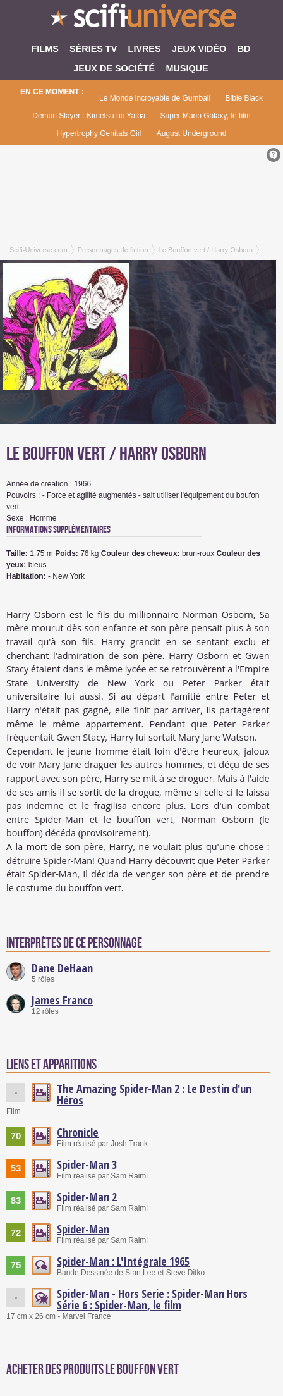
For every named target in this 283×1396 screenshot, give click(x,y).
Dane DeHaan (62, 967)
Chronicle (78, 1132)
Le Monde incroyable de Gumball (154, 98)
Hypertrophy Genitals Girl (99, 133)
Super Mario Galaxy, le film (205, 115)
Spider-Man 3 (87, 1164)
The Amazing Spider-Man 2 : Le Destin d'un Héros (154, 1094)
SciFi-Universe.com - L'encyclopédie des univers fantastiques (141, 19)
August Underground (192, 133)
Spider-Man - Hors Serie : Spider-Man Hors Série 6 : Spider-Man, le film (152, 1299)
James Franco (62, 1000)
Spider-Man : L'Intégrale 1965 (123, 1261)
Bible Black (244, 98)
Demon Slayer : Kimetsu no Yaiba (88, 115)
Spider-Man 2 (87, 1196)
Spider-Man (83, 1229)
